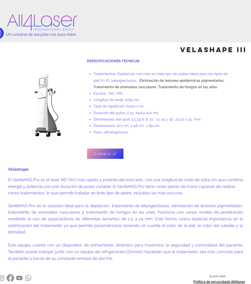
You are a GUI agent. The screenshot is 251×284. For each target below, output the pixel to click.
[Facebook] (10, 278)
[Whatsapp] (28, 278)
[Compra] (105, 154)
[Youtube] (19, 278)
